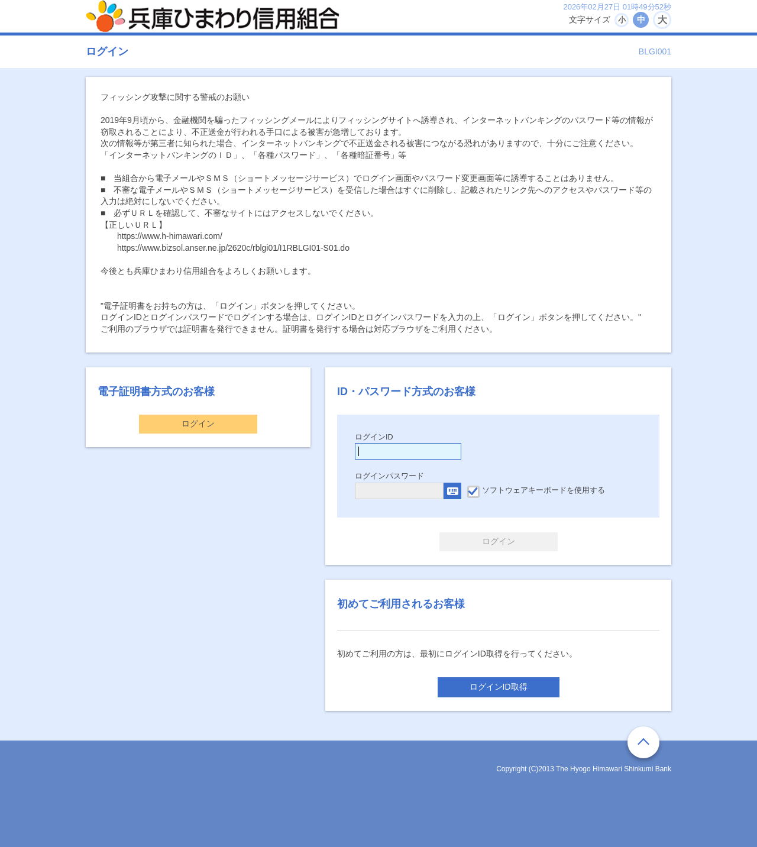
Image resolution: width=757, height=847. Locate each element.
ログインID (374, 437)
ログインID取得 (499, 686)
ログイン (198, 423)
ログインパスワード (389, 476)
